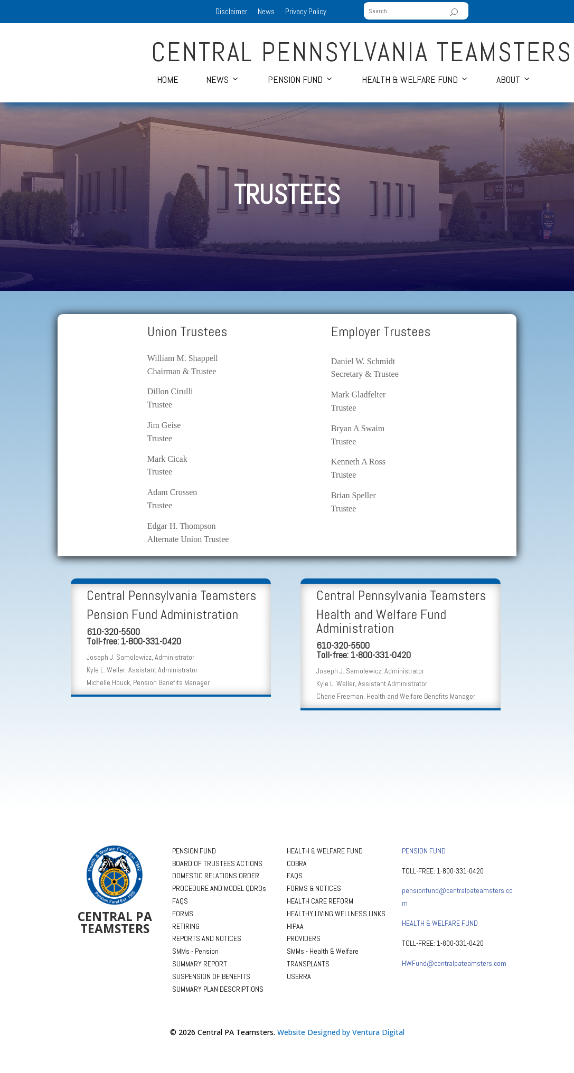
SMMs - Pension (195, 951)
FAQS (180, 901)
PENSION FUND (194, 851)
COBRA (297, 863)
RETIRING (186, 926)
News (266, 11)
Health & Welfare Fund (410, 79)
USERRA (299, 976)
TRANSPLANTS (308, 963)
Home (167, 79)
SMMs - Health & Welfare (323, 951)
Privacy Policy (305, 11)
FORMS (182, 913)
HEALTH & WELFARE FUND (325, 851)
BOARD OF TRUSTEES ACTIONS (217, 863)
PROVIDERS (304, 938)
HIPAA (295, 926)
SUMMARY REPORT (199, 963)
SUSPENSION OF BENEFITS (211, 976)
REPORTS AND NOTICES (206, 938)
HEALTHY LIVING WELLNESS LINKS (336, 913)
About (508, 79)
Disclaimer (231, 11)
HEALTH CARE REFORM (320, 901)
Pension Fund (295, 79)
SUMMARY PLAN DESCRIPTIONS (218, 989)
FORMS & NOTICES (314, 888)
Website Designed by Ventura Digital (340, 1032)
